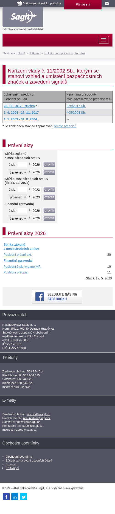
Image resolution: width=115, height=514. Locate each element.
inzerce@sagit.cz (25, 429)
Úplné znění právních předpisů (64, 53)
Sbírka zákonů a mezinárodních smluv (21, 246)
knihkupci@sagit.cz (29, 425)
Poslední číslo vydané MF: (22, 266)
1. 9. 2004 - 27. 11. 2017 (21, 112)
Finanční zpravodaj (18, 260)
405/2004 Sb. (76, 112)
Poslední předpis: (15, 272)
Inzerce (11, 464)
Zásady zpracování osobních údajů (29, 460)
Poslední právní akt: (17, 254)
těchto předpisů (65, 126)
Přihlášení (83, 4)
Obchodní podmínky (19, 456)
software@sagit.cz (28, 422)
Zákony (34, 53)
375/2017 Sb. (76, 106)
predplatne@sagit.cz (36, 418)
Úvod (21, 53)
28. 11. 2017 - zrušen (19, 106)
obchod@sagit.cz (38, 414)
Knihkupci (12, 468)
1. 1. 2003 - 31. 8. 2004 (20, 119)
